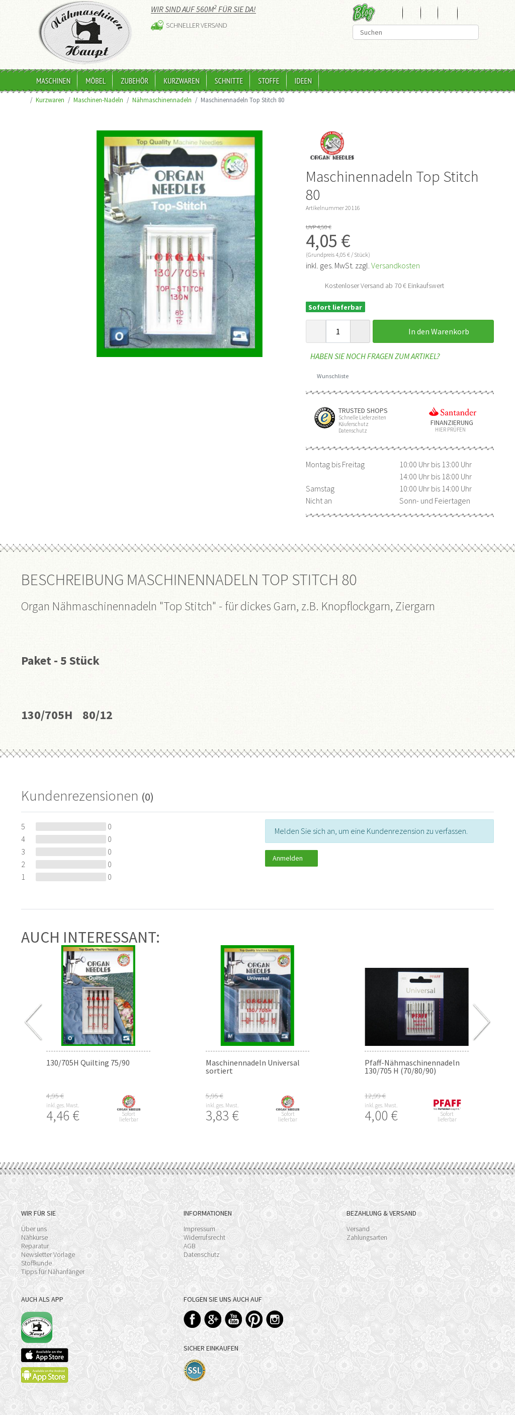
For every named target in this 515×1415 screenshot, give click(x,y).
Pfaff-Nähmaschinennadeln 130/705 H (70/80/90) (412, 1066)
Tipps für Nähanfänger (52, 1271)
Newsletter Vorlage (48, 1254)
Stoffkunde (36, 1262)
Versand (358, 1228)
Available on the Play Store (44, 1375)
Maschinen (53, 81)
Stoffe (268, 81)
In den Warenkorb (433, 331)
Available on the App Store (44, 1355)
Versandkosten (395, 265)
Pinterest (254, 1319)
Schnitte (229, 81)
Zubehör (134, 81)
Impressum (199, 1228)
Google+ (213, 1319)
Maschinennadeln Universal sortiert (253, 1066)
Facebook (192, 1319)
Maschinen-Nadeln (98, 100)
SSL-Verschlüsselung (195, 1370)
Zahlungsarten (367, 1237)
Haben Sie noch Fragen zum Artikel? (373, 356)
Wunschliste (329, 376)
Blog (364, 12)
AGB (190, 1245)
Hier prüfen (448, 430)
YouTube (233, 1319)
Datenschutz (202, 1254)
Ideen (303, 81)
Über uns (34, 1228)
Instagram (275, 1319)
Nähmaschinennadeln (162, 100)
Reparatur (35, 1245)
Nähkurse (34, 1237)
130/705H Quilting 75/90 (88, 1062)
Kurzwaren (181, 81)
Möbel (95, 81)
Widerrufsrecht (204, 1237)
